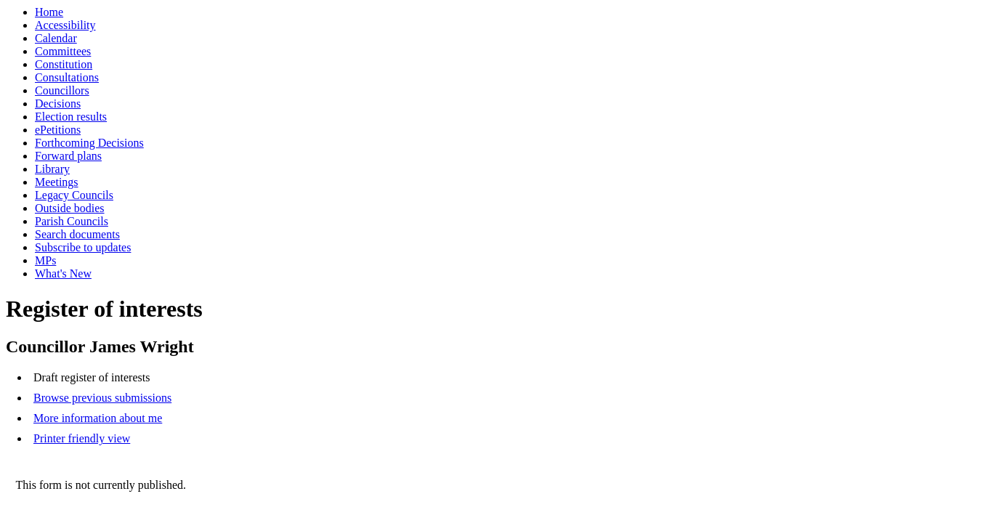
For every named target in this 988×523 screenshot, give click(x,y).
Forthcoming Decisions (89, 143)
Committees (63, 51)
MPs (45, 260)
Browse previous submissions (102, 398)
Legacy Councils (74, 195)
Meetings (56, 182)
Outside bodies (70, 208)
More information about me (97, 418)
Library (52, 169)
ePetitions (58, 129)
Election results (71, 116)
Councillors (62, 90)
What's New (63, 273)
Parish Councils (71, 221)
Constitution (63, 64)
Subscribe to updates (83, 247)
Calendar (56, 38)
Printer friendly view (81, 438)
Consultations (67, 77)
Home (49, 12)
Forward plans (68, 156)
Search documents (77, 234)
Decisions (58, 103)
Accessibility (65, 25)
